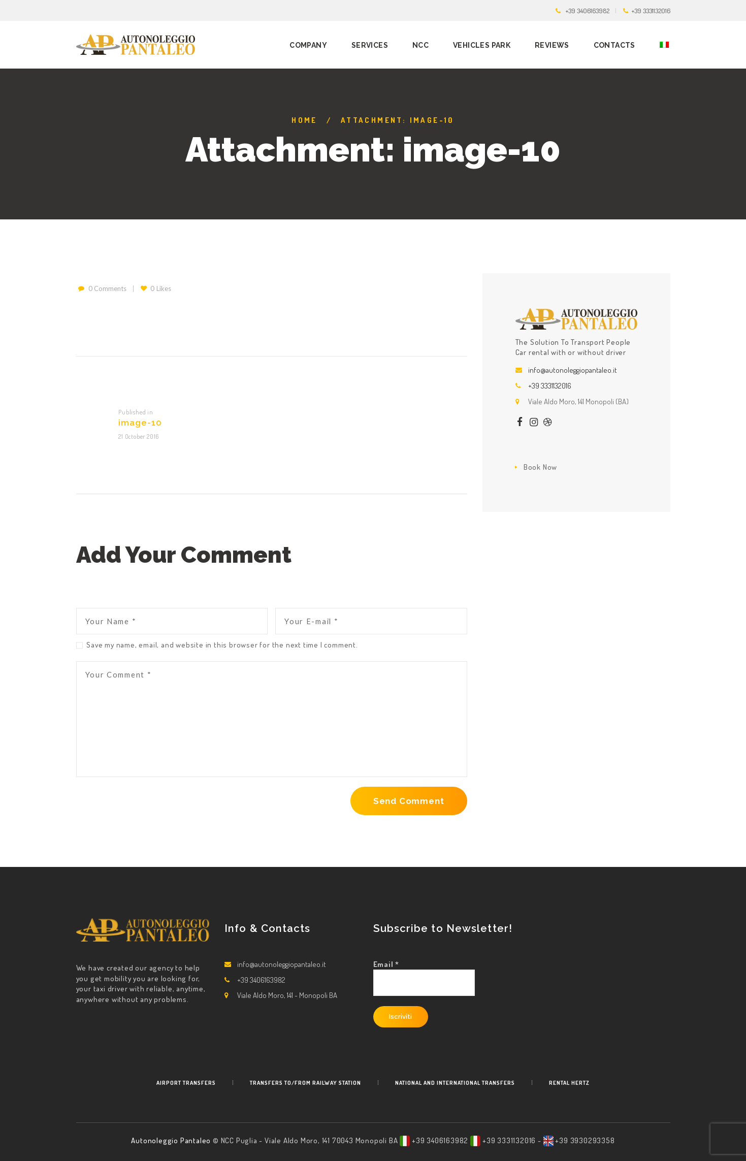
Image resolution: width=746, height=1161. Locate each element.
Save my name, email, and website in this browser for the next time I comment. (222, 645)
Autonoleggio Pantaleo (172, 1140)
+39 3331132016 (651, 11)
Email (386, 964)
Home (304, 120)
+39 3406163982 (587, 11)
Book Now (540, 467)
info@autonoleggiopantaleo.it (572, 370)
